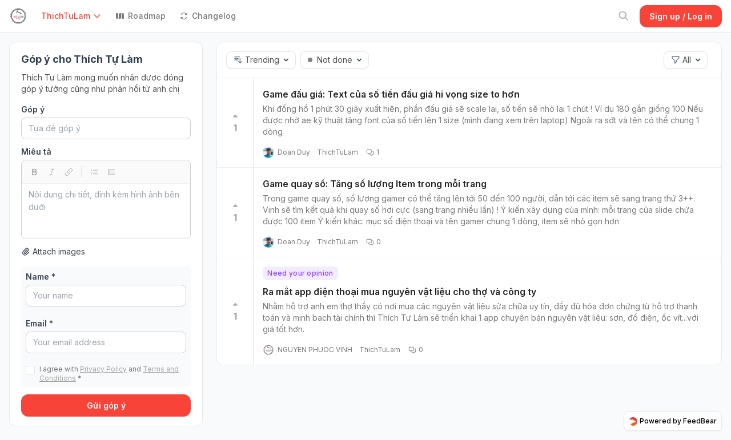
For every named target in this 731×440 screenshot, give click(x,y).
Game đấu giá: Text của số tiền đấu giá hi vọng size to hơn (391, 94)
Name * (40, 276)
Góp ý (33, 109)
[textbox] (106, 211)
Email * (39, 323)
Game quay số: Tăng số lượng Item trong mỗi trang (375, 183)
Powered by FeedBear (673, 421)
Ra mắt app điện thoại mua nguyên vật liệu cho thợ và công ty (399, 291)
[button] (73, 16)
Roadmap (140, 16)
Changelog (207, 16)
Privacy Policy (103, 369)
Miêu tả (36, 151)
